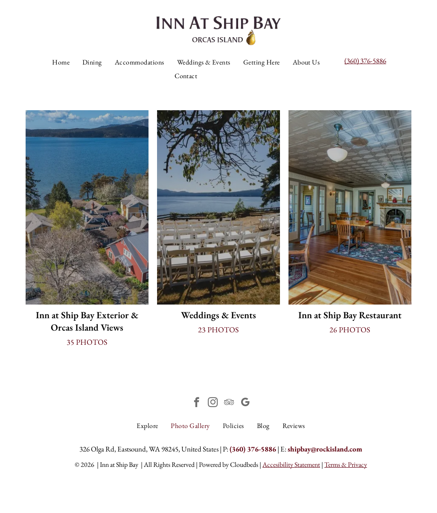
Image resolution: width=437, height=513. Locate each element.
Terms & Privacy (345, 464)
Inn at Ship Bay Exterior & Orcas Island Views (87, 321)
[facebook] (196, 403)
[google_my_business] (245, 403)
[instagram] (212, 403)
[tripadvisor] (228, 403)
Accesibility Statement (291, 464)
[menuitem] (61, 62)
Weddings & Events (218, 315)
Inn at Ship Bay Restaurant (350, 315)
